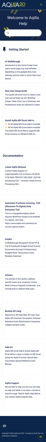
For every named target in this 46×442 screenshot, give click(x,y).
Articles (9, 275)
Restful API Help (13, 311)
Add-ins (9, 347)
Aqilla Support (12, 383)
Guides (8, 239)
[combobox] (23, 33)
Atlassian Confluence (10, 436)
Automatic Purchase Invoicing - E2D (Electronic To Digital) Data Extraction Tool (22, 206)
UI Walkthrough (12, 61)
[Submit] (8, 33)
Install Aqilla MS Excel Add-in (19, 120)
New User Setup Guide (16, 91)
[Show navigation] (40, 436)
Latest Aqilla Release (15, 167)
